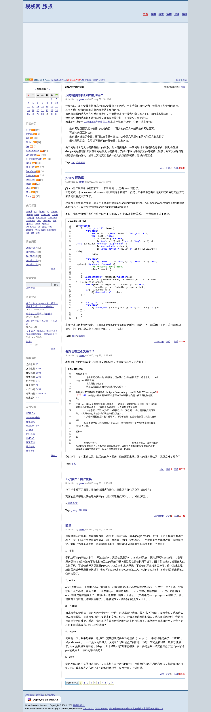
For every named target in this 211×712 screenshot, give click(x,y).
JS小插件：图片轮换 (78, 479)
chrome (29, 230)
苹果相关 (30, 167)
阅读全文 (72, 503)
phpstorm (52, 217)
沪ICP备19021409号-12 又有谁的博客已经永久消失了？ (136, 708)
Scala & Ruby (32, 150)
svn (54, 220)
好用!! (29, 341)
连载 (44, 226)
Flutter (29, 142)
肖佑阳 (30, 217)
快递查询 (30, 442)
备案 (73, 463)
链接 (184, 14)
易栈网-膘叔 (38, 6)
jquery (74, 336)
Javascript (159, 341)
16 (52, 106)
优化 (37, 230)
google (29, 214)
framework (41, 217)
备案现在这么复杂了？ (80, 351)
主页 (145, 14)
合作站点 (40, 694)
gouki (82, 99)
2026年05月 (32, 248)
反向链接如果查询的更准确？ (84, 95)
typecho (45, 223)
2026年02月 (32, 260)
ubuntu (54, 211)
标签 (169, 14)
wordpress (31, 226)
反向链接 (80, 162)
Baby (28, 196)
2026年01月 (32, 264)
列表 (183, 87)
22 (47, 110)
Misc (161, 168)
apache (29, 223)
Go (27, 138)
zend (37, 223)
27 (38, 114)
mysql (29, 211)
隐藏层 (82, 336)
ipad (43, 230)
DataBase (31, 171)
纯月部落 (30, 446)
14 (42, 106)
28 (42, 114)
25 (28, 114)
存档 (153, 14)
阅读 (176, 168)
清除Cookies (101, 708)
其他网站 (50, 694)
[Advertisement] (105, 50)
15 (47, 106)
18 (28, 110)
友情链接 (29, 694)
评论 (176, 14)
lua (27, 146)
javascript (45, 214)
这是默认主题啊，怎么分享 (39, 313)
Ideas (28, 184)
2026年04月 (32, 252)
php (35, 211)
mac (39, 220)
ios (27, 233)
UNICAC (30, 438)
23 (52, 110)
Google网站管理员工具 (97, 121)
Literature (30, 179)
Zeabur (29, 430)
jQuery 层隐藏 (74, 177)
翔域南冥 (30, 421)
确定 (56, 284)
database (30, 220)
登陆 (184, 80)
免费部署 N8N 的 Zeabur (93, 80)
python (29, 134)
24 (56, 110)
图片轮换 (83, 510)
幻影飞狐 (30, 434)
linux (37, 214)
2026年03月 (32, 256)
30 (52, 114)
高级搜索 (30, 288)
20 (38, 110)
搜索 (161, 14)
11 (28, 106)
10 (56, 103)
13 (38, 106)
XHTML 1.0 (88, 708)
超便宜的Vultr (74, 80)
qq (39, 226)
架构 (38, 233)
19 (33, 110)
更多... (54, 269)
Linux (28, 163)
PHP (28, 130)
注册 (178, 80)
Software (30, 175)
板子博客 (30, 450)
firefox (55, 214)
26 (33, 114)
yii (48, 211)
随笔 (68, 525)
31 (56, 114)
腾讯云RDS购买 (58, 80)
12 (33, 106)
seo (73, 162)
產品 (28, 188)
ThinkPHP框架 (33, 417)
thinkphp (47, 220)
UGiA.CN (30, 413)
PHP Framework (34, 159)
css (32, 233)
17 (56, 106)
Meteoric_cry (32, 425)
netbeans (51, 230)
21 (42, 110)
